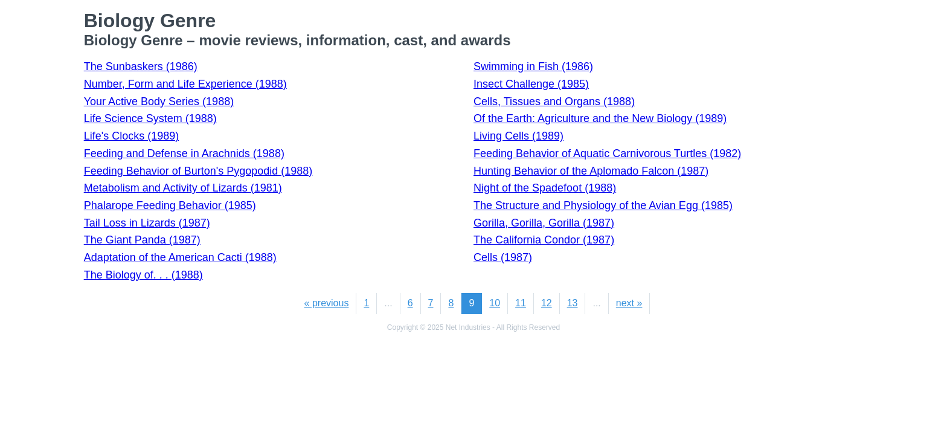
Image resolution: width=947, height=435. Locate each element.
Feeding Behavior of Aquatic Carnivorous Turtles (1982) (607, 153)
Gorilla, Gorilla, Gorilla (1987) (544, 223)
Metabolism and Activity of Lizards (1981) (183, 188)
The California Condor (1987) (544, 240)
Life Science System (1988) (150, 118)
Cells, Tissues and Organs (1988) (554, 101)
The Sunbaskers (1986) (140, 66)
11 (520, 303)
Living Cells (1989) (518, 136)
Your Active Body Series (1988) (159, 101)
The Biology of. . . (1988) (143, 275)
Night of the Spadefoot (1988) (545, 188)
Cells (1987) (503, 257)
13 (572, 303)
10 (494, 303)
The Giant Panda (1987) (142, 240)
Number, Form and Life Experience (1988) (185, 84)
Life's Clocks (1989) (131, 136)
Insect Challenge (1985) (531, 84)
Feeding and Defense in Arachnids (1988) (184, 153)
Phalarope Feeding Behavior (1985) (170, 205)
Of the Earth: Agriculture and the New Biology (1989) (600, 118)
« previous (326, 303)
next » (629, 303)
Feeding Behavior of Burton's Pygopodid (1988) (198, 171)
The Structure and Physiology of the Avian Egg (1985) (603, 205)
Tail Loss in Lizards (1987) (147, 223)
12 (546, 303)
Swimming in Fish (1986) (533, 66)
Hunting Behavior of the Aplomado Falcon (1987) (591, 171)
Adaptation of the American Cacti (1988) (180, 257)
